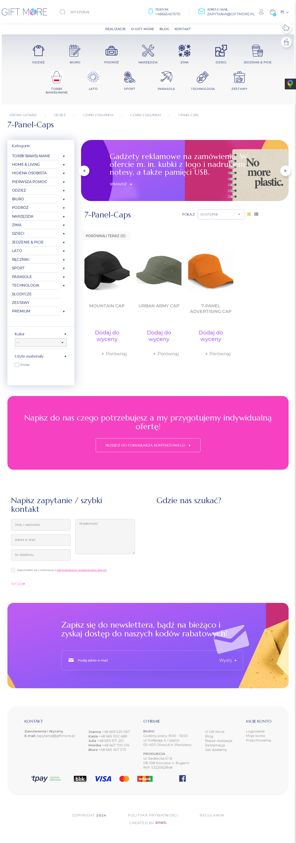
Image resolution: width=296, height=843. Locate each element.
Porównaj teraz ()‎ (106, 235)
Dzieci (18, 233)
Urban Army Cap (159, 305)
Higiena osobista (29, 173)
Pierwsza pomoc (29, 182)
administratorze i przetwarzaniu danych (82, 570)
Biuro (18, 199)
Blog (209, 736)
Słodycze (21, 294)
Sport (18, 268)
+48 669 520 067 (115, 732)
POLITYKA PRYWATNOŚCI (153, 815)
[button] (84, 171)
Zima (16, 225)
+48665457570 (167, 14)
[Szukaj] (87, 11)
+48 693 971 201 (110, 741)
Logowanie (255, 731)
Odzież (19, 190)
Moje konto (255, 736)
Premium (21, 311)
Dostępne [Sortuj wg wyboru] (221, 214)
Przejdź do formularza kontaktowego (148, 445)
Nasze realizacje (218, 741)
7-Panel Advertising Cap (211, 308)
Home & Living (26, 164)
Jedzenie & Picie (27, 242)
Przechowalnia (258, 740)
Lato (17, 251)
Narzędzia (22, 216)
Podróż (20, 208)
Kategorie (21, 145)
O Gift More (215, 732)
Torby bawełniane (31, 156)
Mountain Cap (107, 305)
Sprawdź (121, 184)
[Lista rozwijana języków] (285, 12)
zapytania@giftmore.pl (231, 14)
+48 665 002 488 (112, 736)
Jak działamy (216, 750)
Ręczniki (20, 259)
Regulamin (212, 815)
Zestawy (20, 303)
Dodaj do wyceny (107, 335)
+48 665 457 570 (112, 750)
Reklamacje (215, 745)
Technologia (25, 285)
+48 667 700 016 (115, 745)
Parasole (22, 277)
